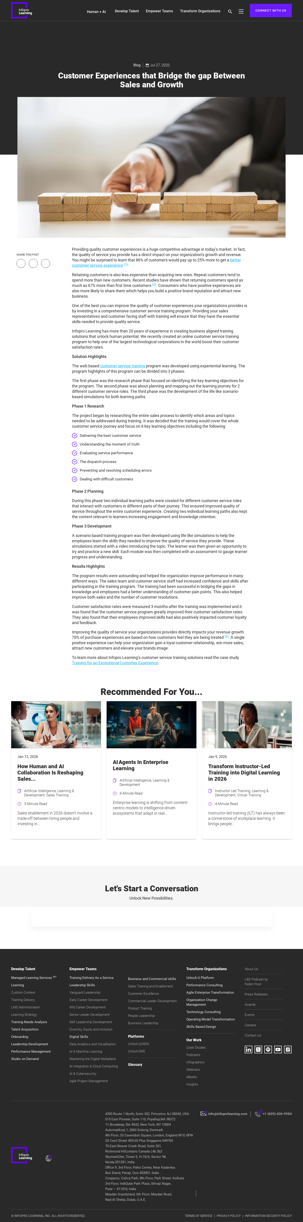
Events (250, 1015)
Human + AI (96, 12)
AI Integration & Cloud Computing (93, 1066)
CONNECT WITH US (270, 10)
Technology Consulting (203, 1012)
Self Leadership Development (90, 1022)
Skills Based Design (201, 1027)
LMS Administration (25, 1007)
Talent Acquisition (24, 1029)
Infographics (195, 1062)
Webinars (193, 1070)
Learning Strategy (24, 1015)
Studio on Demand (25, 1059)
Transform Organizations (200, 11)
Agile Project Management (88, 1081)
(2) (154, 284)
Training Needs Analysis (29, 1022)
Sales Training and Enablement (150, 986)
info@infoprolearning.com (227, 1114)
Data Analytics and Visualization (92, 1044)
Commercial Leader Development (152, 1001)
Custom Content (23, 993)
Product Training (140, 1008)
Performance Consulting (204, 985)
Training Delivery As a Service (91, 978)
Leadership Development (29, 1044)
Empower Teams (159, 11)
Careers (250, 1025)
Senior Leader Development (89, 1015)
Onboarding (19, 1037)
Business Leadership (143, 1023)
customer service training (122, 366)
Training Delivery (23, 1000)
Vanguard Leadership (84, 993)
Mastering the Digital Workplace (92, 1059)
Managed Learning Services (34, 978)
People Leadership (141, 1016)
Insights (192, 1084)
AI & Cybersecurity (82, 1074)
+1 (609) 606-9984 (277, 1114)
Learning (17, 985)
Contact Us (253, 1035)
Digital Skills (78, 1037)
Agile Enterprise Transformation (210, 993)
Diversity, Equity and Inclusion (90, 1029)
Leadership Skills (82, 985)
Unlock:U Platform (200, 978)
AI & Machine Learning (85, 1052)
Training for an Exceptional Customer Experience (115, 662)
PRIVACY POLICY (229, 1216)
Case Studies (196, 1047)
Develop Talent (127, 11)
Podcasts (193, 1055)
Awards (250, 1005)
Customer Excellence (143, 994)
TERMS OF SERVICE (199, 1216)
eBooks (191, 1077)
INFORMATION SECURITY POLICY (268, 1216)
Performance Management (31, 1052)
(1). (126, 264)
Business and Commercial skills (152, 979)
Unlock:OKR (136, 1051)
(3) (227, 636)
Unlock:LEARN (138, 1044)
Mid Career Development (87, 1007)
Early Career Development (88, 1000)
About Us (251, 969)
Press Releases (256, 994)
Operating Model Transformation (210, 1019)
